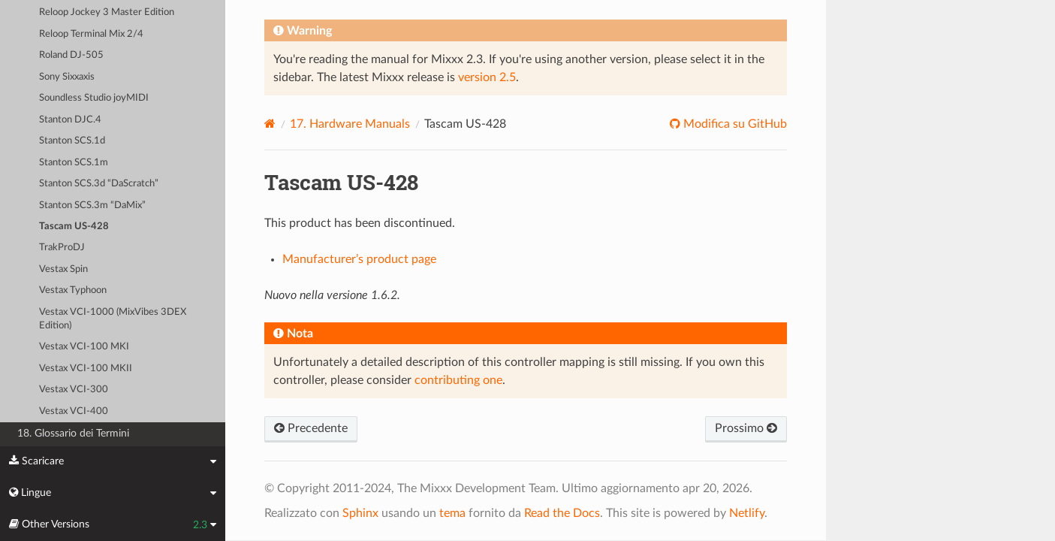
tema (452, 513)
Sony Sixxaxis (67, 77)
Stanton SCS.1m (73, 163)
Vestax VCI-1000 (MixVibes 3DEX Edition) (112, 319)
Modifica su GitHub (733, 124)
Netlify (746, 513)
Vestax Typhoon (73, 290)
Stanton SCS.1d (72, 141)
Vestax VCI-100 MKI (84, 347)
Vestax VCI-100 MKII (85, 368)
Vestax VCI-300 (73, 389)
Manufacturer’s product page (359, 259)
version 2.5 (487, 77)
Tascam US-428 (74, 226)
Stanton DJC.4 (70, 120)
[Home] (270, 123)
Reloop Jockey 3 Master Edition (106, 12)
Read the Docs (562, 513)
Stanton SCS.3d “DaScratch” (98, 184)
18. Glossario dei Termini (73, 433)
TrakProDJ (62, 247)
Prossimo (746, 428)
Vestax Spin (63, 269)
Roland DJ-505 (71, 55)
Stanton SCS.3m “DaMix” (92, 205)
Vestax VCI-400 (73, 411)
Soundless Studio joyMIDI (94, 98)
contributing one (458, 380)
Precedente (311, 428)
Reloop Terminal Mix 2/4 (91, 34)
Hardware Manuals (350, 124)
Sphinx (360, 513)
